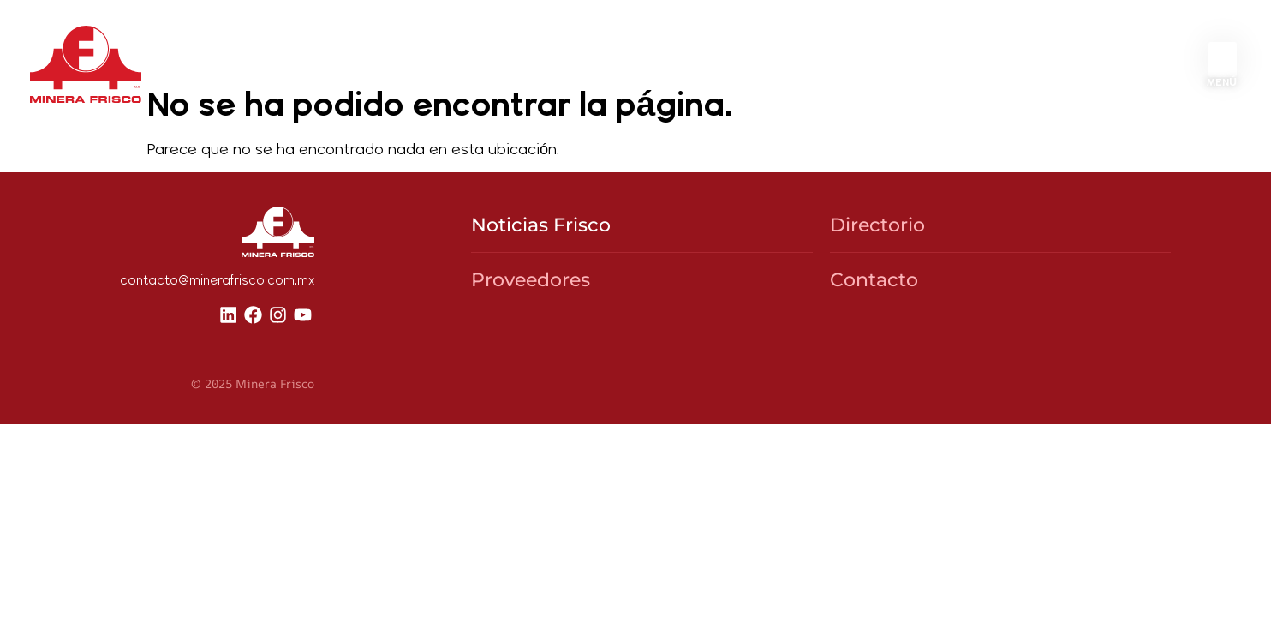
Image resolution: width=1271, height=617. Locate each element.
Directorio (877, 279)
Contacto (874, 333)
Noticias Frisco (541, 279)
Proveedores (530, 333)
